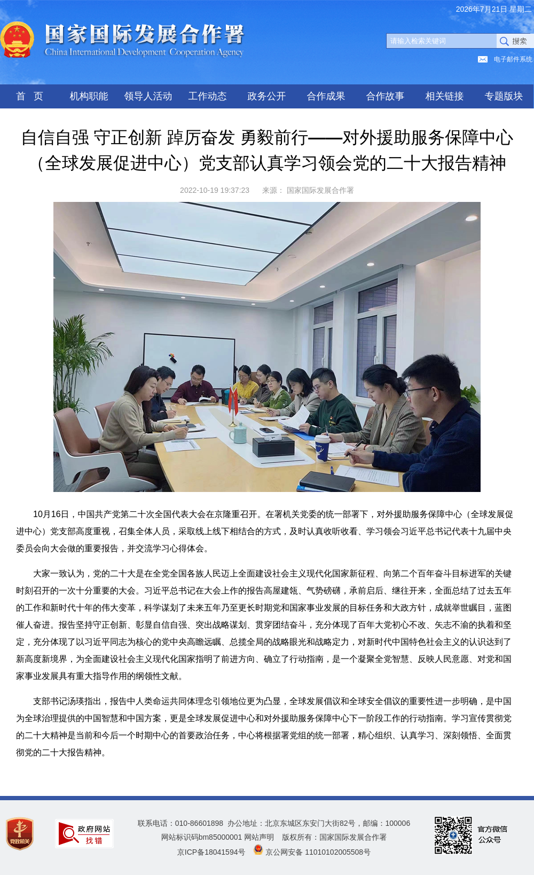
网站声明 (259, 837)
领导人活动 (148, 96)
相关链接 (445, 96)
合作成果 (326, 96)
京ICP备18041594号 (211, 852)
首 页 (29, 96)
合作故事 (385, 96)
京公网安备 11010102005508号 (318, 852)
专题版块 (504, 96)
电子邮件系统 (513, 59)
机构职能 (89, 96)
